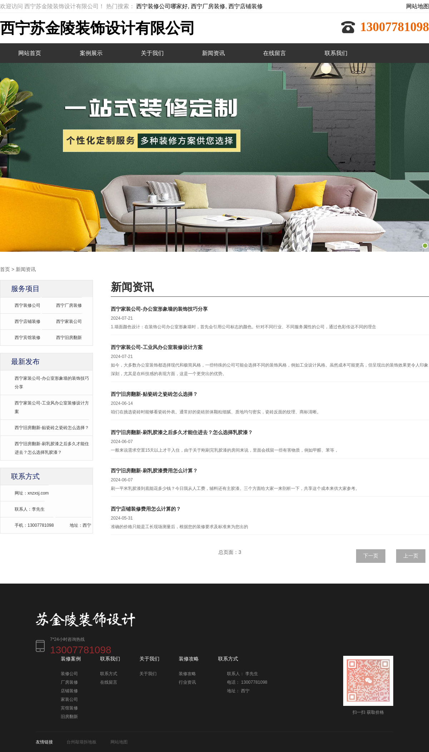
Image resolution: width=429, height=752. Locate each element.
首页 (5, 269)
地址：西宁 (80, 524)
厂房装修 (69, 681)
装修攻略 (187, 673)
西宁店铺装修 (27, 321)
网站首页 (29, 53)
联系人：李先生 (30, 508)
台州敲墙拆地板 (81, 741)
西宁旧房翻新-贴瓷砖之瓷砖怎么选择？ (52, 427)
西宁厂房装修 (69, 305)
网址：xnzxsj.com (32, 492)
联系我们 (336, 53)
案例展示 (91, 53)
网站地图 (417, 6)
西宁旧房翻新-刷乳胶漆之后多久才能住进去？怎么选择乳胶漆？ (52, 447)
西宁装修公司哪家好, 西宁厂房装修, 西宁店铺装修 (199, 6)
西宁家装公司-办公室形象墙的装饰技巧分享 (52, 382)
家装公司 (69, 699)
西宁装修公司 (27, 305)
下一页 (370, 555)
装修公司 (69, 673)
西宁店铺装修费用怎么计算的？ (146, 508)
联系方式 (108, 673)
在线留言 (274, 53)
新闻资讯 (213, 53)
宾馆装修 (69, 707)
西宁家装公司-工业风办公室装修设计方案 (52, 407)
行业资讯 (187, 681)
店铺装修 (69, 690)
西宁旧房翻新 (69, 337)
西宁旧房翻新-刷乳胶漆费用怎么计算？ (154, 470)
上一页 (410, 555)
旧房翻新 (69, 716)
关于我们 (152, 53)
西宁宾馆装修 (27, 337)
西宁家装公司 (69, 321)
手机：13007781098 (34, 524)
